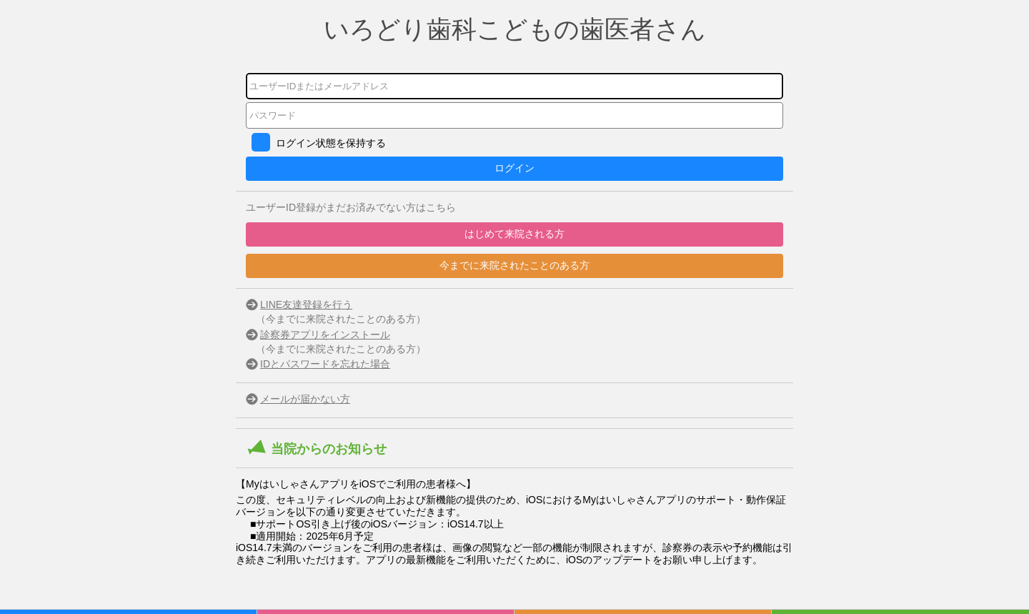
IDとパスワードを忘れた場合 (325, 364)
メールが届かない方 (305, 399)
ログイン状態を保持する (331, 143)
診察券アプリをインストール (325, 334)
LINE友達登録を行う (306, 304)
